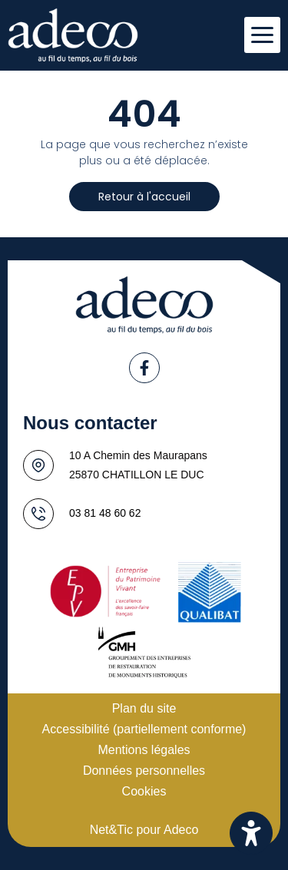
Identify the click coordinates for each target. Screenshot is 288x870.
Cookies (144, 791)
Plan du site (144, 708)
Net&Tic (111, 829)
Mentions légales (144, 749)
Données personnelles (144, 770)
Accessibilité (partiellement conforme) (144, 729)
